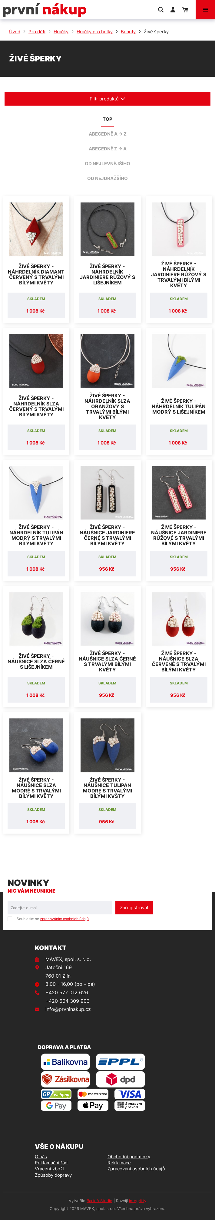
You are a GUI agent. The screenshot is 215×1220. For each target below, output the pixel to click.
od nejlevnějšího (107, 163)
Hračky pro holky (95, 31)
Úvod (14, 31)
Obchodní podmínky (129, 1156)
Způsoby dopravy (53, 1175)
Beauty (128, 31)
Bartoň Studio (99, 1200)
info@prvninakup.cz (68, 1009)
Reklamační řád (51, 1163)
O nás (41, 1156)
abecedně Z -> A (108, 149)
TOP (107, 119)
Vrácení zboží (49, 1169)
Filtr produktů (107, 99)
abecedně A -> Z (108, 134)
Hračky (61, 31)
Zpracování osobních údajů (136, 1169)
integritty (137, 1200)
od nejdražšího (107, 178)
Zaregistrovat (134, 907)
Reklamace (119, 1163)
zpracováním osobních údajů (64, 919)
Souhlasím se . (53, 919)
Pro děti (36, 31)
